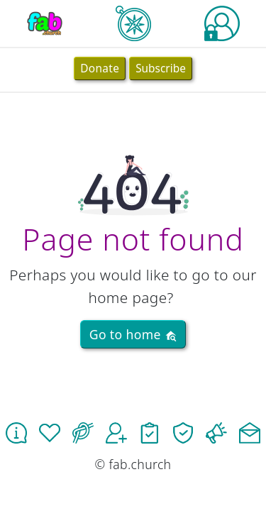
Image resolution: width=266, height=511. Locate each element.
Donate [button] (99, 68)
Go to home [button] (133, 334)
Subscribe (160, 68)
